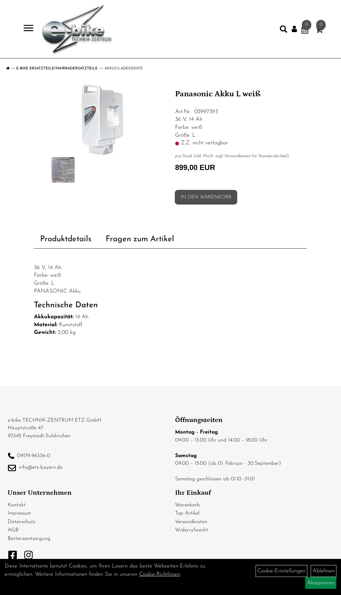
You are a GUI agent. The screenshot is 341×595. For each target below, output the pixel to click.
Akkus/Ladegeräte (123, 68)
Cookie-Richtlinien (159, 574)
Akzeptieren (321, 583)
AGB (13, 530)
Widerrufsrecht (191, 530)
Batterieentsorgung (29, 538)
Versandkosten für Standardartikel (255, 156)
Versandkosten (191, 521)
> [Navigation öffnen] (25, 28)
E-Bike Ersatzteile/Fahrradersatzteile (57, 68)
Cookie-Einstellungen (281, 571)
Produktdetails (66, 239)
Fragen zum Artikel (140, 239)
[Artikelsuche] (283, 30)
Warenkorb (187, 505)
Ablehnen (324, 571)
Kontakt (17, 505)
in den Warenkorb (206, 197)
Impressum (19, 513)
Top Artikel (187, 513)
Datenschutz (21, 521)
